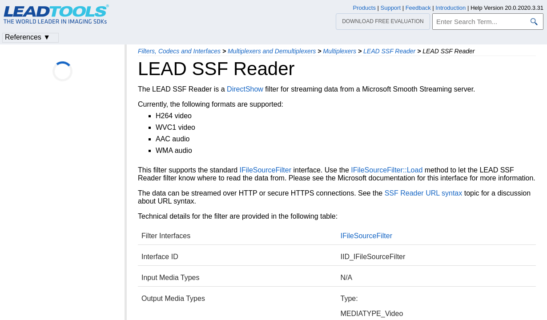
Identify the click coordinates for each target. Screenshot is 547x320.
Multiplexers (339, 51)
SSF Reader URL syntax (424, 193)
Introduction (450, 7)
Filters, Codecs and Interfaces (179, 51)
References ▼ (27, 37)
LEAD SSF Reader (389, 51)
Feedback (418, 7)
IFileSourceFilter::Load (386, 170)
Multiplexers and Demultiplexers (272, 51)
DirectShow (245, 89)
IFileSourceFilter (265, 170)
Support (391, 7)
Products (364, 7)
